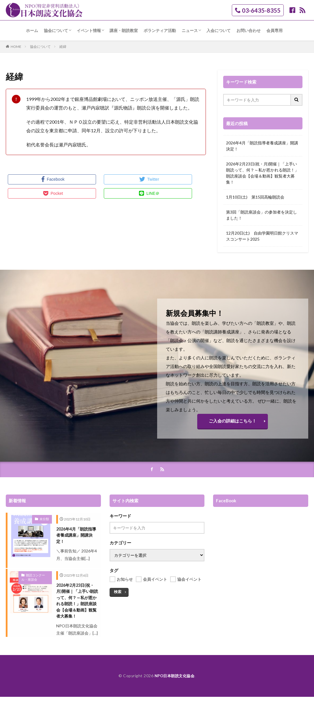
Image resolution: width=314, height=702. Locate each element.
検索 (117, 594)
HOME (16, 46)
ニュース (190, 30)
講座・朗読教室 (124, 30)
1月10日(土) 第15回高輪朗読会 (255, 197)
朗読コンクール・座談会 (35, 580)
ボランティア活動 (160, 30)
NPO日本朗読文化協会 (174, 681)
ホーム (32, 30)
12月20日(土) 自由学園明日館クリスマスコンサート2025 (262, 236)
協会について (56, 30)
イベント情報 (89, 30)
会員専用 (274, 30)
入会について (218, 30)
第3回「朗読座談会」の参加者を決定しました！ (261, 215)
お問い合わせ (248, 30)
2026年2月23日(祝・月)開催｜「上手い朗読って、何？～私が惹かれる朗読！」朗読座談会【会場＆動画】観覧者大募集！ (262, 172)
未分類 (44, 521)
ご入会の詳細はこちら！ (232, 422)
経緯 (62, 46)
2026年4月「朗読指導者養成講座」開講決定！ (262, 145)
